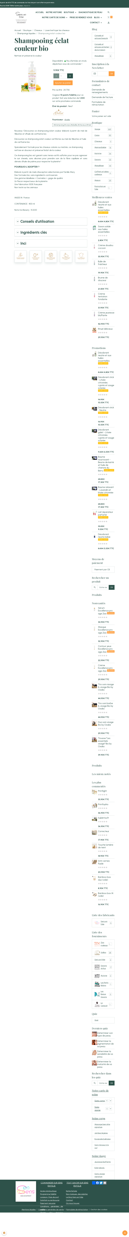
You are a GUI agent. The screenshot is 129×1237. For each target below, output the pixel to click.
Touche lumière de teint (105, 853)
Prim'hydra (103, 811)
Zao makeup (103, 952)
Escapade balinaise (99, 1153)
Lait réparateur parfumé (105, 520)
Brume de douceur (103, 286)
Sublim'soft (103, 825)
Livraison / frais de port (50, 1218)
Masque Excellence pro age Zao (105, 637)
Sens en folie (103, 930)
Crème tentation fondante (102, 304)
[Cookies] (4, 1232)
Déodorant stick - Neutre (106, 416)
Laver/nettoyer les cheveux (57, 30)
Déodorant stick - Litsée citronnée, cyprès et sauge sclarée (106, 390)
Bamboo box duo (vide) (104, 885)
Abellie (67, 119)
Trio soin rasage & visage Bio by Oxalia (106, 694)
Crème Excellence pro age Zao (105, 675)
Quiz (97, 1031)
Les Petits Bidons (103, 993)
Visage (103, 134)
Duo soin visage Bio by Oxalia (106, 730)
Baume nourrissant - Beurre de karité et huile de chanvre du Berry (106, 471)
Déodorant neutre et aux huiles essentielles (104, 213)
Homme (103, 159)
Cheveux (38, 30)
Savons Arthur (103, 976)
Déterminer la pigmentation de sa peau (106, 1055)
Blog (97, 17)
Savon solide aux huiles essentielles (104, 236)
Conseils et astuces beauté (103, 37)
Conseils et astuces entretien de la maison (103, 49)
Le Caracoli (103, 1015)
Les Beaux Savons (103, 1004)
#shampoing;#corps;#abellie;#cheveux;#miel (72, 125)
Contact (95, 22)
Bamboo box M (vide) (105, 902)
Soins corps (100, 1112)
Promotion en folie (103, 195)
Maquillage (103, 60)
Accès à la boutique (49, 1212)
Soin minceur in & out (102, 1163)
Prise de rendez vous (81, 17)
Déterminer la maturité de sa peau (105, 1075)
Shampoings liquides (26, 33)
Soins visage (97, 1120)
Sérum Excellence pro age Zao (105, 618)
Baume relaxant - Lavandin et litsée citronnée (106, 497)
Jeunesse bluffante (99, 1181)
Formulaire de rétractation (99, 108)
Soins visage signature (100, 1196)
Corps (103, 140)
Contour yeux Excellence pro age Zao (105, 656)
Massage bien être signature (103, 1138)
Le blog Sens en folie (75, 1221)
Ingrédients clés (34, 234)
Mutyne (103, 984)
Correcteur (103, 838)
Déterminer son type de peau (106, 1046)
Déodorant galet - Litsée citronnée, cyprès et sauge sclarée (106, 442)
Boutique (69, 12)
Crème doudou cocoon (105, 254)
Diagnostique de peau (90, 12)
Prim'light (102, 798)
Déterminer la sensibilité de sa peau (106, 1065)
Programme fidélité (49, 1215)
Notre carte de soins (54, 17)
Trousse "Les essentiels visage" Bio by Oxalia (105, 749)
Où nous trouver (73, 1227)
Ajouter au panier (63, 83)
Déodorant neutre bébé (104, 543)
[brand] (21, 17)
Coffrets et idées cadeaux (103, 179)
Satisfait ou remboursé (50, 1221)
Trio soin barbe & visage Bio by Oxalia (105, 713)
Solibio (103, 961)
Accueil (40, 12)
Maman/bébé (103, 152)
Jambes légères (102, 1146)
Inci (22, 246)
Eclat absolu (100, 1188)
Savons (103, 165)
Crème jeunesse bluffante (106, 321)
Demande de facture (102, 102)
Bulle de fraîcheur (102, 270)
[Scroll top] (124, 1232)
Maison (103, 187)
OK (111, 78)
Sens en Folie (103, 968)
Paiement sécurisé (48, 1224)
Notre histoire (54, 12)
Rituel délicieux (105, 336)
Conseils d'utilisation (39, 222)
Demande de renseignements (100, 95)
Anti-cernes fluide (104, 869)
